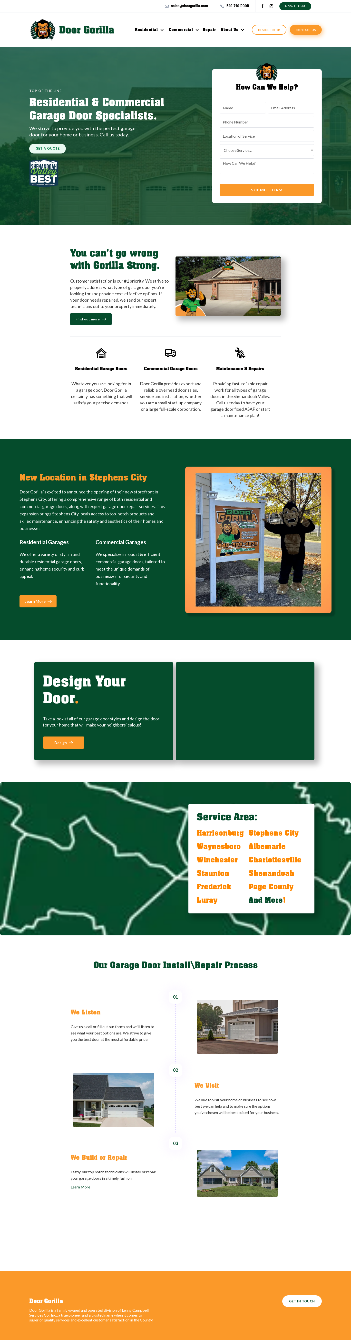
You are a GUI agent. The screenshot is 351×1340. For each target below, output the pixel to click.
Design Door (269, 30)
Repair (209, 29)
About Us (229, 29)
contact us (306, 30)
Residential (146, 29)
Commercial (181, 29)
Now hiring (295, 6)
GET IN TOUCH (302, 1301)
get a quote (48, 148)
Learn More (80, 1187)
